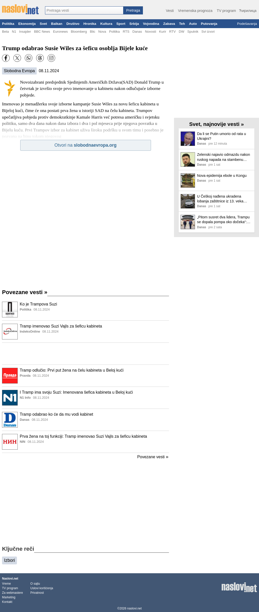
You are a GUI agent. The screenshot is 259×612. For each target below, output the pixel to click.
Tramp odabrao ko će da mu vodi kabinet (56, 414)
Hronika (89, 24)
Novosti (150, 31)
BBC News (42, 31)
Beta (5, 31)
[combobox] (84, 10)
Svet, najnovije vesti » (216, 124)
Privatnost (37, 593)
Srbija (134, 24)
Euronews (60, 31)
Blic (92, 31)
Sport (120, 24)
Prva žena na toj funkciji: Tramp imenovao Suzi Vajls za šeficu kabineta (83, 436)
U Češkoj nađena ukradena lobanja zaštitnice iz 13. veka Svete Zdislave (220, 199)
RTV (172, 31)
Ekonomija (27, 24)
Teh (182, 24)
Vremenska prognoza (195, 11)
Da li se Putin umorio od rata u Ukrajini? (221, 136)
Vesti (170, 11)
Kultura (106, 24)
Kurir (162, 31)
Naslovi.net (10, 578)
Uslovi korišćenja (41, 588)
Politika (8, 24)
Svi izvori (207, 31)
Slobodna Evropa (19, 71)
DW (181, 31)
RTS (126, 31)
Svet (43, 24)
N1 (14, 31)
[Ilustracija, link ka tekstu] (10, 310)
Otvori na (85, 145)
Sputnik (193, 31)
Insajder (25, 31)
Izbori (9, 560)
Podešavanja (247, 24)
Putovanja (209, 24)
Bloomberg (79, 31)
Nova (102, 31)
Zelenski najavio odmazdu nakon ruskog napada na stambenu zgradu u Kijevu (223, 157)
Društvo (72, 24)
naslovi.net (134, 608)
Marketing (8, 597)
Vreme (6, 583)
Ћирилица (247, 11)
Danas (137, 31)
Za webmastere (12, 593)
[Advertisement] (85, 354)
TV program (226, 11)
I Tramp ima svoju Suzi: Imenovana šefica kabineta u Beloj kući (76, 392)
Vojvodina (151, 24)
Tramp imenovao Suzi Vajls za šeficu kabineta (61, 326)
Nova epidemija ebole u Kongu (222, 176)
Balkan (56, 24)
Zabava (169, 24)
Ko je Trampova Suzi (38, 304)
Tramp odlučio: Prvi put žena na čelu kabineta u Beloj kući (71, 370)
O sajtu (35, 583)
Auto (193, 24)
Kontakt (7, 602)
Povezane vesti (24, 292)
